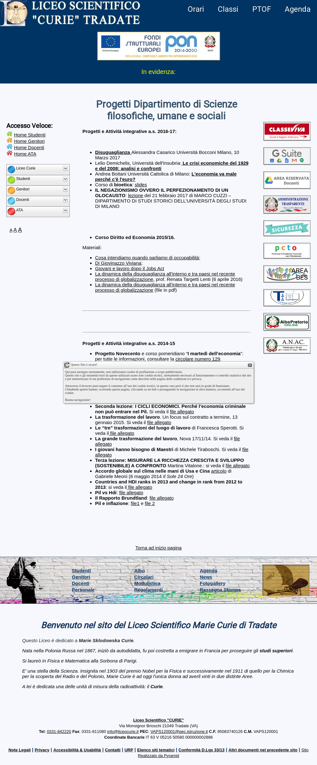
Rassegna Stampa (220, 589)
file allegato (182, 411)
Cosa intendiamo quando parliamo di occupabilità (147, 257)
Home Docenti (29, 147)
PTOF (261, 9)
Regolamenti (148, 589)
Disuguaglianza (113, 152)
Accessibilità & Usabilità (77, 750)
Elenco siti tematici (156, 750)
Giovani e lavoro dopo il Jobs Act (129, 268)
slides (141, 184)
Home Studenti (29, 134)
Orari (196, 9)
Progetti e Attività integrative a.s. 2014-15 (128, 343)
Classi (228, 9)
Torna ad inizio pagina (158, 547)
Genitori (81, 577)
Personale (83, 589)
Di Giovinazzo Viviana (118, 263)
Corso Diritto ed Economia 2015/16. (135, 237)
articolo (218, 471)
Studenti (81, 570)
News (206, 577)
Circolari (144, 577)
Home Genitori (29, 141)
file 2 (150, 503)
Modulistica (147, 583)
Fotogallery (212, 583)
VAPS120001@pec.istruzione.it (179, 731)
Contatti (112, 750)
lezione (135, 195)
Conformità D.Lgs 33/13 (201, 750)
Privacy (42, 750)
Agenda (298, 9)
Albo (139, 570)
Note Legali (20, 750)
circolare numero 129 (197, 359)
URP (129, 750)
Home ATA (25, 153)
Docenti (80, 583)
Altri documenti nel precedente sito (263, 750)
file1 (135, 503)
